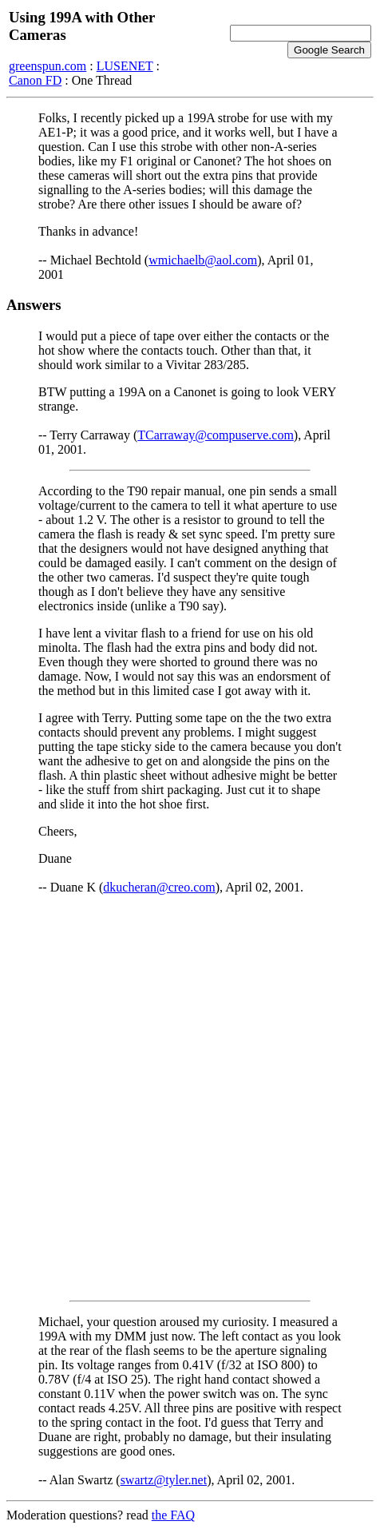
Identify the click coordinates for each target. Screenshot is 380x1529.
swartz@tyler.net (164, 1480)
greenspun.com (47, 66)
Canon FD (35, 80)
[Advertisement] (190, 1097)
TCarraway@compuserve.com (215, 435)
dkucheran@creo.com (159, 887)
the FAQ (173, 1515)
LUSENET (125, 66)
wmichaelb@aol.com (202, 260)
